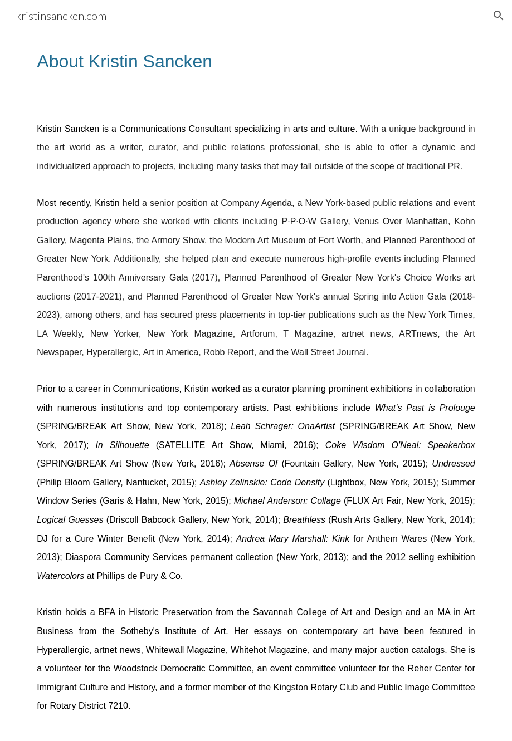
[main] (255, 61)
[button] (498, 15)
